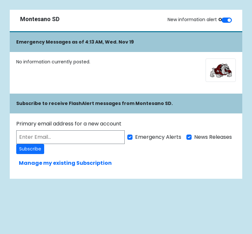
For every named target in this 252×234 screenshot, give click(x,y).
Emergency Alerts (158, 137)
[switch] (226, 20)
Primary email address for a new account (68, 123)
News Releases (213, 137)
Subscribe (30, 149)
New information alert (197, 19)
